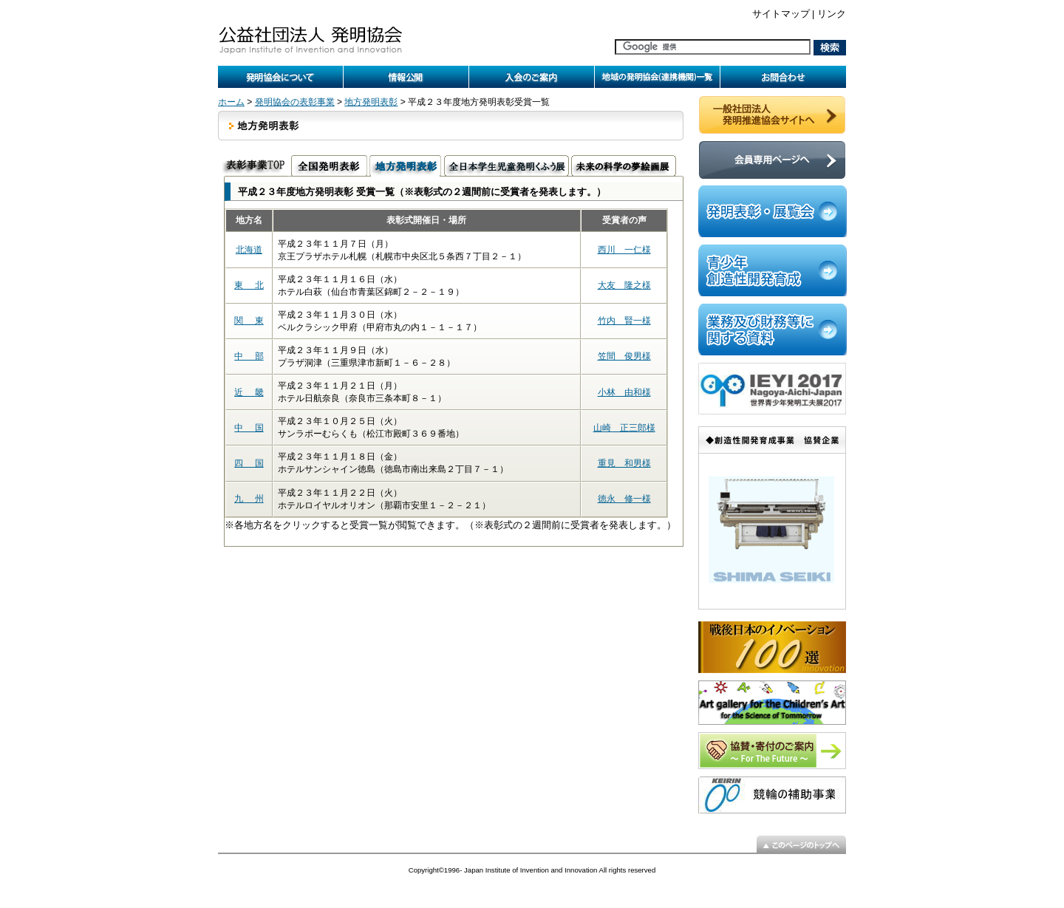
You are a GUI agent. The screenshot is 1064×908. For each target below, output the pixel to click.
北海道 (249, 250)
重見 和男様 (624, 463)
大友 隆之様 (624, 285)
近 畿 (248, 392)
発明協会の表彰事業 (295, 102)
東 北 (248, 285)
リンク (831, 13)
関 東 (248, 320)
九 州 (248, 499)
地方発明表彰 (371, 102)
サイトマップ (781, 13)
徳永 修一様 (624, 499)
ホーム (231, 102)
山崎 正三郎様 (624, 428)
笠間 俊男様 (624, 356)
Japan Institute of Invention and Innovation (530, 870)
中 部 (248, 356)
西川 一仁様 (624, 250)
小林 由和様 (624, 392)
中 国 (248, 428)
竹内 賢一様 (624, 320)
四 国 (248, 463)
